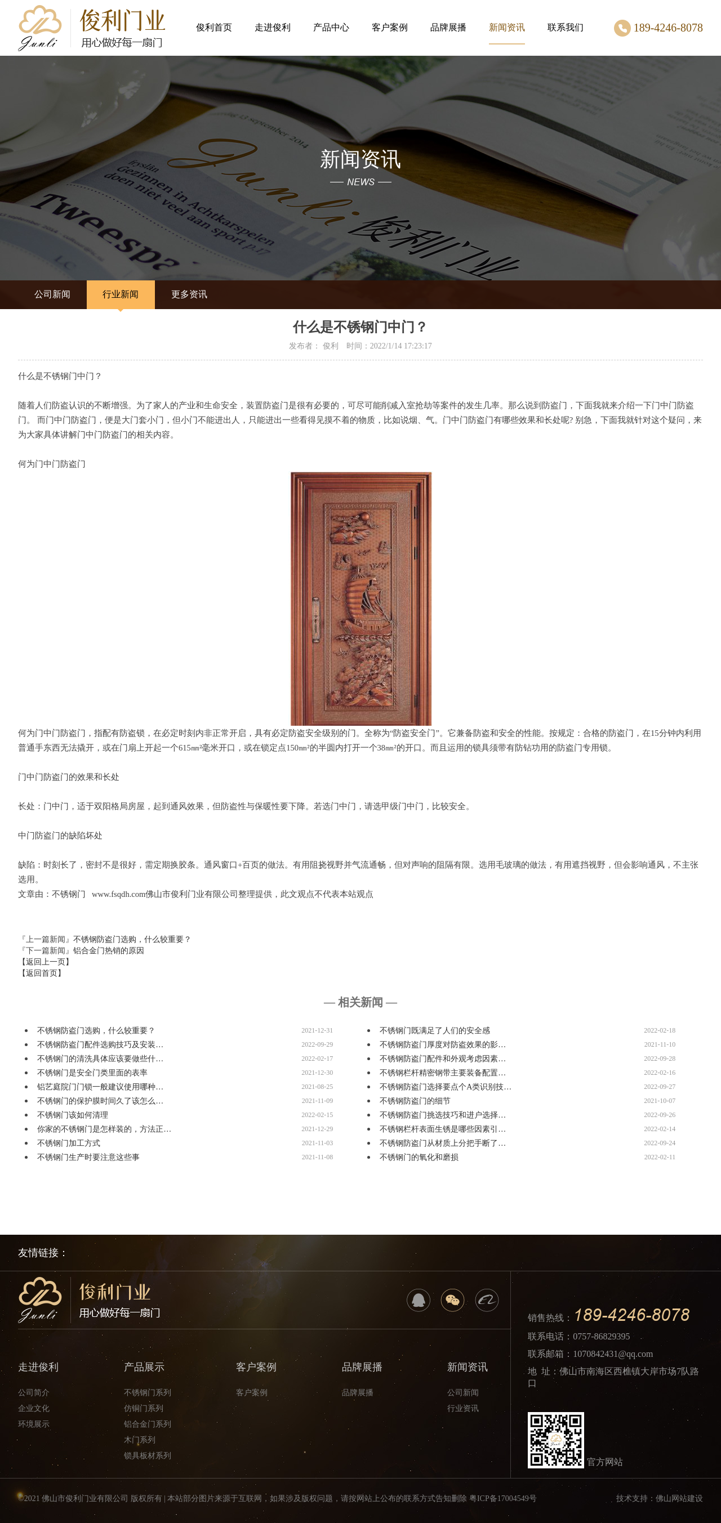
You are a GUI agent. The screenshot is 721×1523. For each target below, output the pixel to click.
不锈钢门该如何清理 (72, 1115)
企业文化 (34, 1408)
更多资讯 (189, 294)
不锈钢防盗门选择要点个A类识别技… (445, 1087)
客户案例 (390, 27)
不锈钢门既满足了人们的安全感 (435, 1030)
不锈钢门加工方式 (68, 1143)
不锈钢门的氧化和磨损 (419, 1157)
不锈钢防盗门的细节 (415, 1101)
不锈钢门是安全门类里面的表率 (92, 1073)
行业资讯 (463, 1408)
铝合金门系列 (147, 1424)
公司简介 (34, 1392)
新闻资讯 (507, 33)
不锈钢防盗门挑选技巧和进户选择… (443, 1115)
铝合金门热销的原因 (108, 950)
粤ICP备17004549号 (503, 1498)
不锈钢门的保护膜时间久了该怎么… (100, 1101)
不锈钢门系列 (147, 1392)
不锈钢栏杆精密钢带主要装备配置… (443, 1073)
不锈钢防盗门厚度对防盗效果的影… (443, 1044)
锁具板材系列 (147, 1455)
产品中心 (331, 27)
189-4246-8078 (658, 28)
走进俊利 (273, 27)
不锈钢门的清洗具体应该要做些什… (100, 1059)
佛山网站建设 (679, 1498)
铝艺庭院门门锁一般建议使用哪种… (100, 1087)
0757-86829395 (601, 1336)
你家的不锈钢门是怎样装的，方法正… (104, 1129)
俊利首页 (214, 27)
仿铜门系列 (143, 1408)
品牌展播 (448, 27)
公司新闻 (52, 294)
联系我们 (566, 27)
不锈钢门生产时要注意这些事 (88, 1157)
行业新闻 (121, 294)
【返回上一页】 (45, 962)
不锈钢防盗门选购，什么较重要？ (132, 939)
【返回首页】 (41, 973)
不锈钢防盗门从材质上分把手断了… (443, 1143)
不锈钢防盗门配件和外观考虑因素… (443, 1059)
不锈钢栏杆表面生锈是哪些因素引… (443, 1129)
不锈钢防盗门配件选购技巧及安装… (100, 1044)
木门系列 (139, 1440)
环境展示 (34, 1424)
